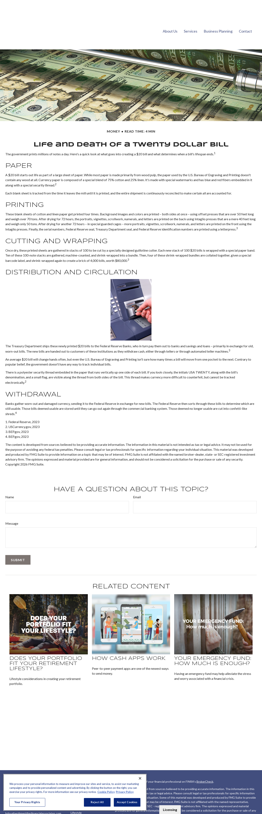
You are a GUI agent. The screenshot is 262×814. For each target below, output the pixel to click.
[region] (75, 792)
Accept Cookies (127, 802)
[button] (170, 18)
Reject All (97, 802)
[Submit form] (17, 547)
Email (137, 485)
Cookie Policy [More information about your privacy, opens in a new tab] (106, 792)
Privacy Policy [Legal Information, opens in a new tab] (125, 792)
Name (9, 485)
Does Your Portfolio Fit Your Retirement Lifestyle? (45, 651)
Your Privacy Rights (27, 802)
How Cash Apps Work (129, 646)
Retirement (78, 773)
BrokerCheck (204, 769)
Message (11, 511)
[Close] (140, 778)
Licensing (170, 810)
